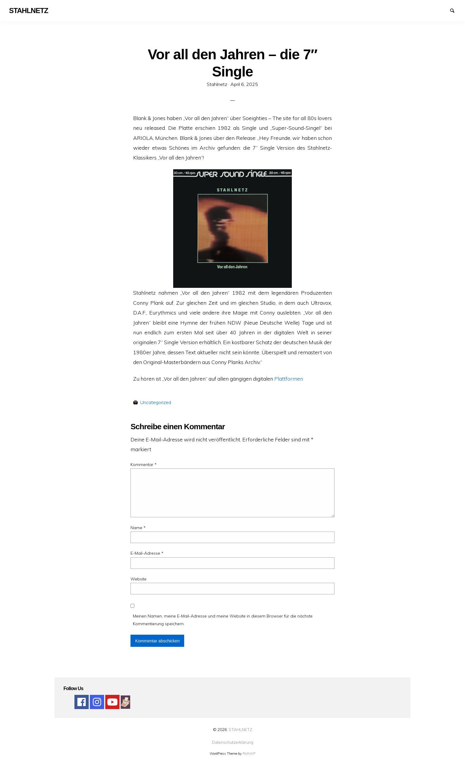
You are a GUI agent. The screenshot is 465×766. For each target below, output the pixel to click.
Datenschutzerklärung (232, 742)
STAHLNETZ (240, 729)
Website (138, 579)
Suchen (455, 10)
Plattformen (288, 378)
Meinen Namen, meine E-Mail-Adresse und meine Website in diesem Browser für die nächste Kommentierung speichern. (223, 619)
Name (138, 527)
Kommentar (143, 464)
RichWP (249, 753)
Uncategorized (155, 402)
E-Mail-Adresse (146, 553)
